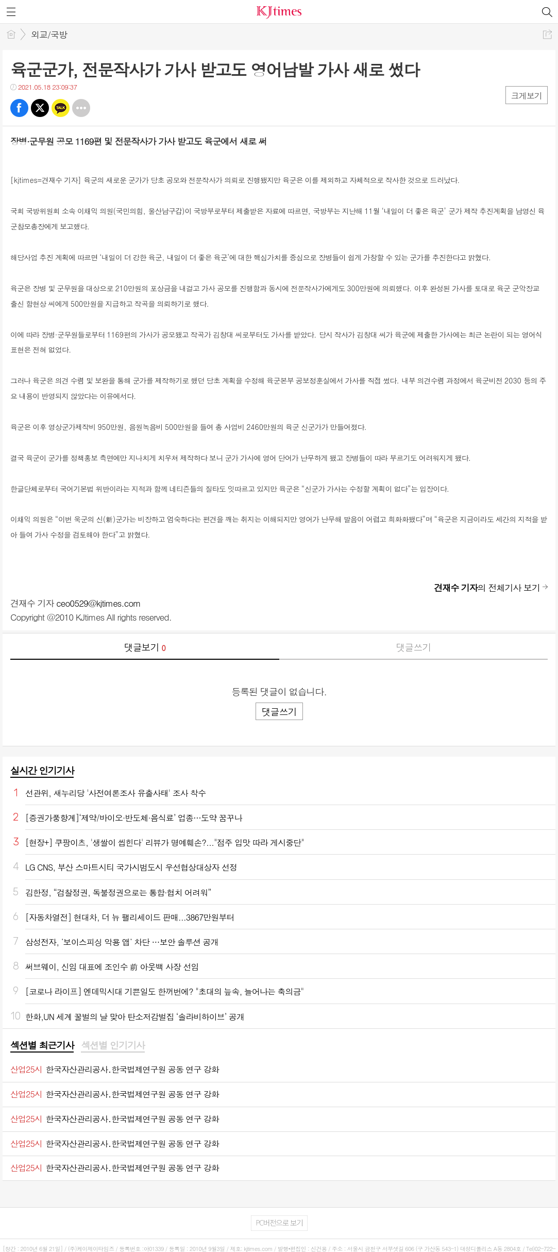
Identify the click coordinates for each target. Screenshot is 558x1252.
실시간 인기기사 (42, 770)
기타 (81, 108)
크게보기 (526, 96)
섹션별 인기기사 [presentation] (112, 1045)
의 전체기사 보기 (487, 587)
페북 (19, 108)
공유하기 (547, 34)
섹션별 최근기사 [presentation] (42, 1045)
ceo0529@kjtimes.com (98, 603)
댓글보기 (144, 647)
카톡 (61, 108)
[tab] (42, 1046)
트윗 (40, 108)
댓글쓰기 (413, 647)
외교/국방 (49, 34)
